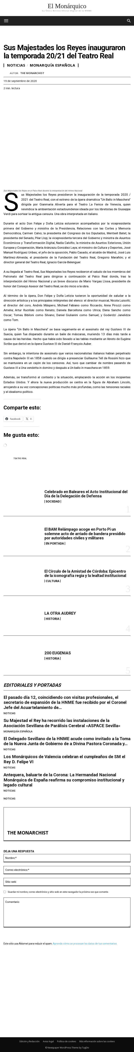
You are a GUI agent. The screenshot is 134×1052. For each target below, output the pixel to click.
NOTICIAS (9, 713)
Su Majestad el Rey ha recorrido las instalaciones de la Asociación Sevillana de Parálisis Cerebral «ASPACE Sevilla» (62, 723)
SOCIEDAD (53, 501)
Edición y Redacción (30, 1041)
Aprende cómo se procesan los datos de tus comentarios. (85, 943)
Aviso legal (48, 1041)
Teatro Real (20, 458)
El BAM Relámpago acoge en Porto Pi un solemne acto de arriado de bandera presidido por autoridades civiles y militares (84, 533)
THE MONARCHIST (32, 73)
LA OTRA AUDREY (60, 613)
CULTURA (52, 581)
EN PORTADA (55, 543)
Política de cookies (66, 1041)
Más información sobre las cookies (97, 1041)
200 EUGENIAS (57, 653)
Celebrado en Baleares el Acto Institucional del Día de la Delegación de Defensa (85, 494)
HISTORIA (52, 618)
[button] (129, 21)
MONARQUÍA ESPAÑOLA (18, 731)
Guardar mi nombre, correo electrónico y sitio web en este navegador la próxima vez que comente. (58, 892)
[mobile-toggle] (6, 21)
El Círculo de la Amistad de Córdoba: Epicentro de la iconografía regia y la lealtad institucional (85, 573)
